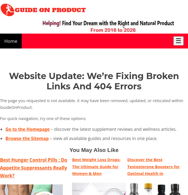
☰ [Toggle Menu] (178, 40)
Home (10, 41)
